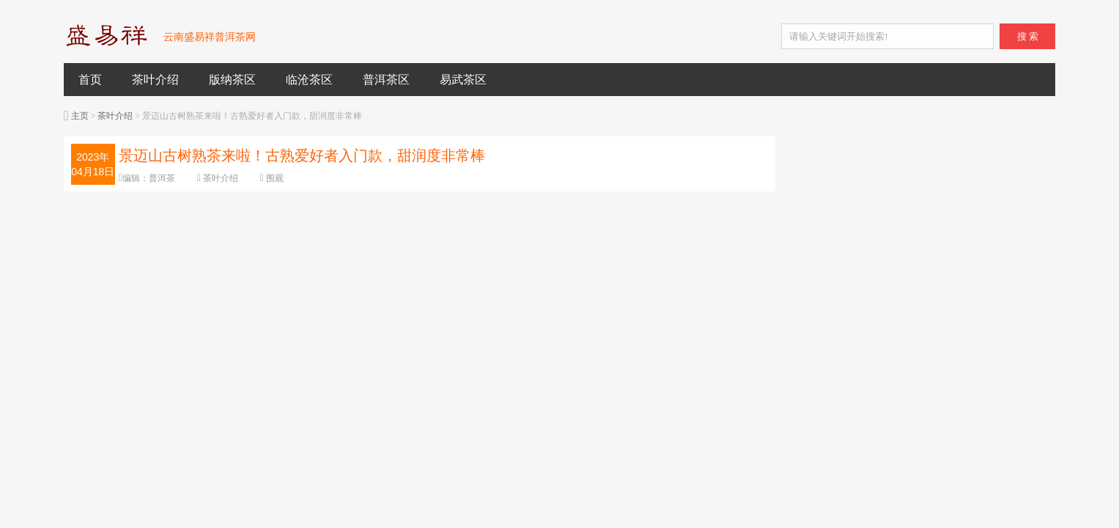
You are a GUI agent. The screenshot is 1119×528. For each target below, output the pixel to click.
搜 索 (1027, 36)
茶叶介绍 (155, 79)
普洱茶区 (386, 79)
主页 (80, 116)
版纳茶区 (232, 79)
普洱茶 (162, 178)
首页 (90, 79)
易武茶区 (463, 79)
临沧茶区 (309, 79)
